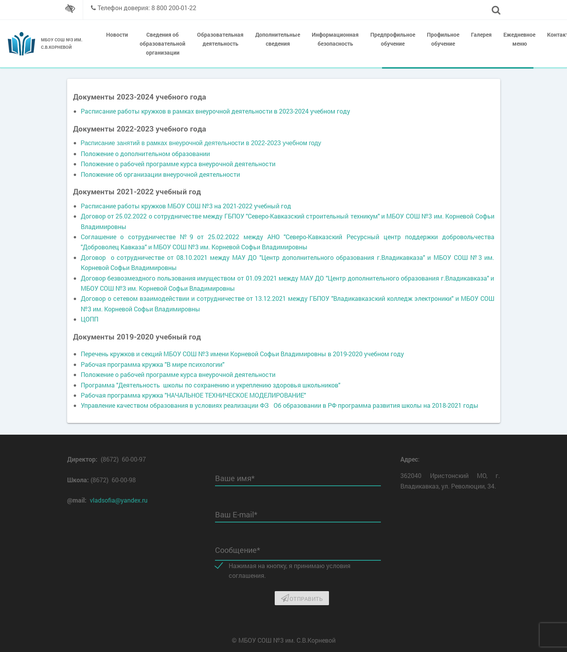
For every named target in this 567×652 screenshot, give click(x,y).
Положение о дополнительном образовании (145, 153)
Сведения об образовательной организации (162, 43)
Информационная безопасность (335, 39)
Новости (117, 34)
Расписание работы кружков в (126, 111)
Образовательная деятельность (220, 39)
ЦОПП (89, 319)
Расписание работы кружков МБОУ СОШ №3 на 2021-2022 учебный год (186, 206)
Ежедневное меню (519, 39)
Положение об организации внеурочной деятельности (160, 174)
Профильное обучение (443, 39)
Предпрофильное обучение (392, 39)
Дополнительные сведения (277, 39)
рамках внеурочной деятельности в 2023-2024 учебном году (261, 111)
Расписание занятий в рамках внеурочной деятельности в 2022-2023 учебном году (201, 143)
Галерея (481, 34)
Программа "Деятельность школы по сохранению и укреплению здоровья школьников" (210, 385)
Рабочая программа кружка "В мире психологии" (152, 364)
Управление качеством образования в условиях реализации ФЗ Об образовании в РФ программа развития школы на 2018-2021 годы (279, 405)
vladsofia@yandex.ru (119, 500)
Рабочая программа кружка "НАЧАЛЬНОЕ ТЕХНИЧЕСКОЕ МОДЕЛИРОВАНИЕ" (193, 395)
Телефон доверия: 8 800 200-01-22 (147, 8)
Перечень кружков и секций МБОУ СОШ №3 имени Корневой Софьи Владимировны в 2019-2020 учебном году (242, 354)
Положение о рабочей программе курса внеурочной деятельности (178, 164)
